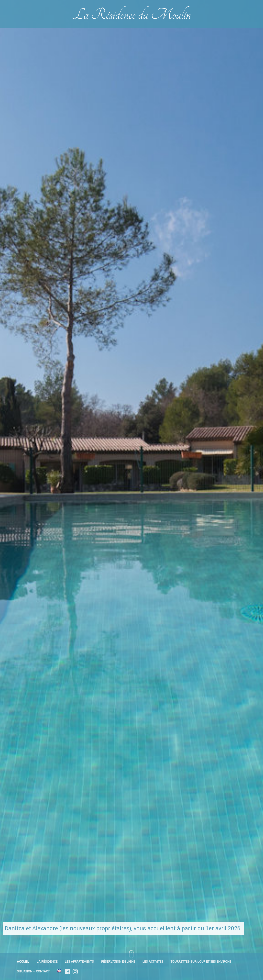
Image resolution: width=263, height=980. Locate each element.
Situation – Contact (33, 971)
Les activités (152, 961)
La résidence (47, 961)
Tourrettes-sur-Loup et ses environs (201, 961)
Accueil (23, 961)
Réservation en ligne (118, 961)
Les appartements (79, 961)
